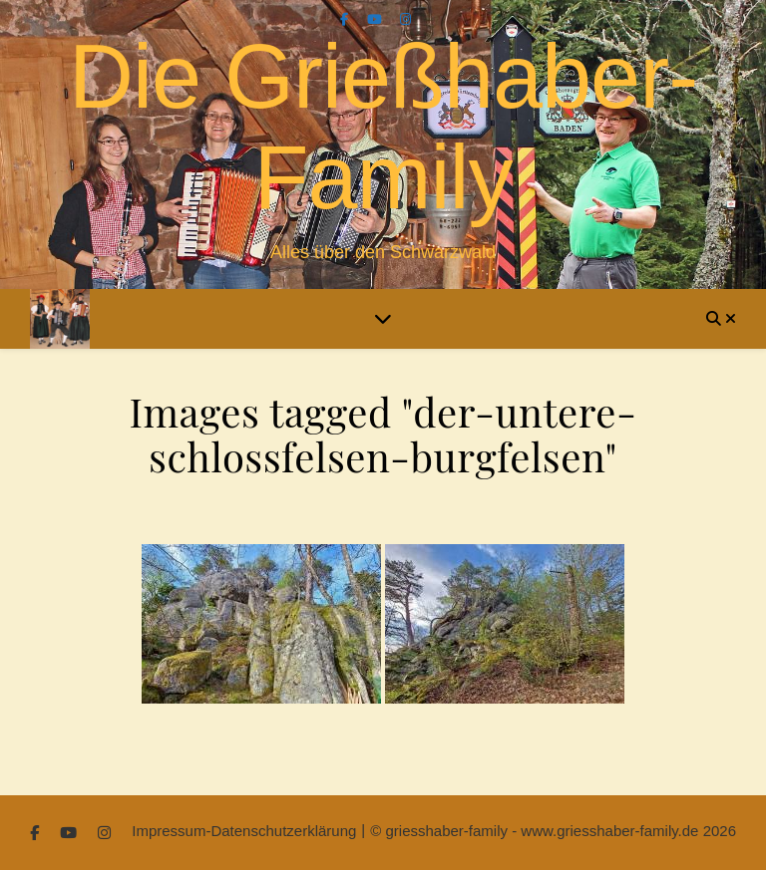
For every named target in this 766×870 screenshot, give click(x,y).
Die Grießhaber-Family (383, 127)
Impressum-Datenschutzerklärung (244, 830)
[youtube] (376, 19)
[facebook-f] (346, 19)
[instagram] (405, 19)
